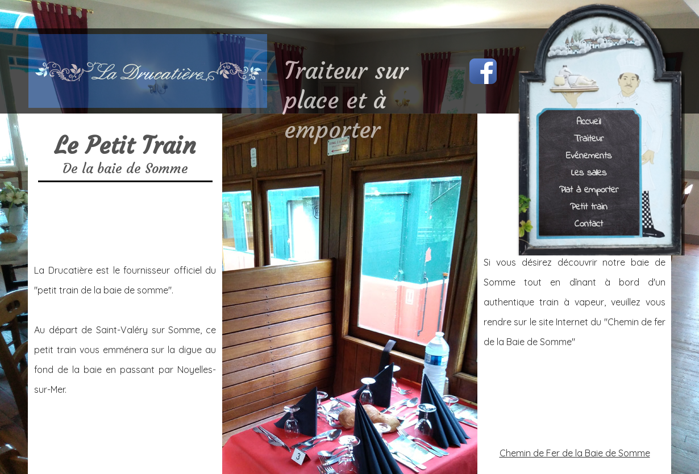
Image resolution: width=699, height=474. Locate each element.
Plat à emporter (588, 189)
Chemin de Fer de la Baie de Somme (575, 453)
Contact (589, 223)
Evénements (588, 155)
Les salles (588, 172)
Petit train (589, 206)
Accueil (588, 121)
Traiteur (589, 138)
